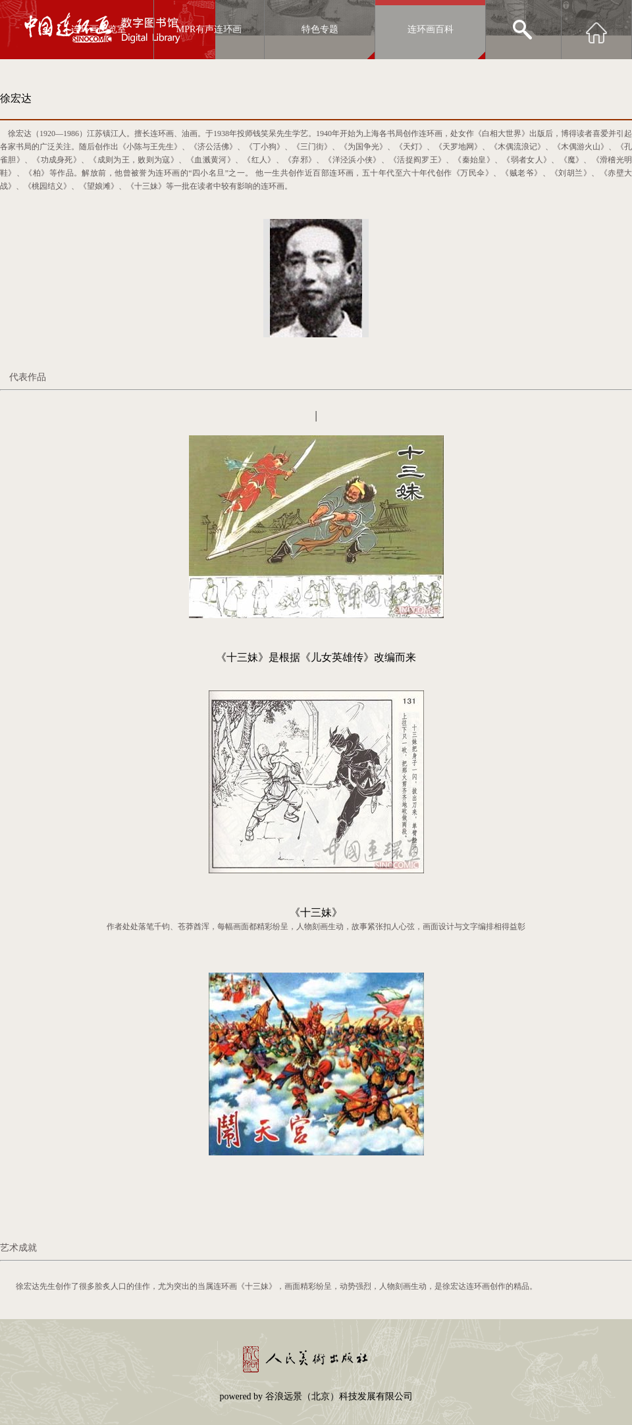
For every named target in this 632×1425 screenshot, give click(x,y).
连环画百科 (431, 29)
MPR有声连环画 (209, 29)
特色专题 (320, 29)
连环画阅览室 (98, 29)
